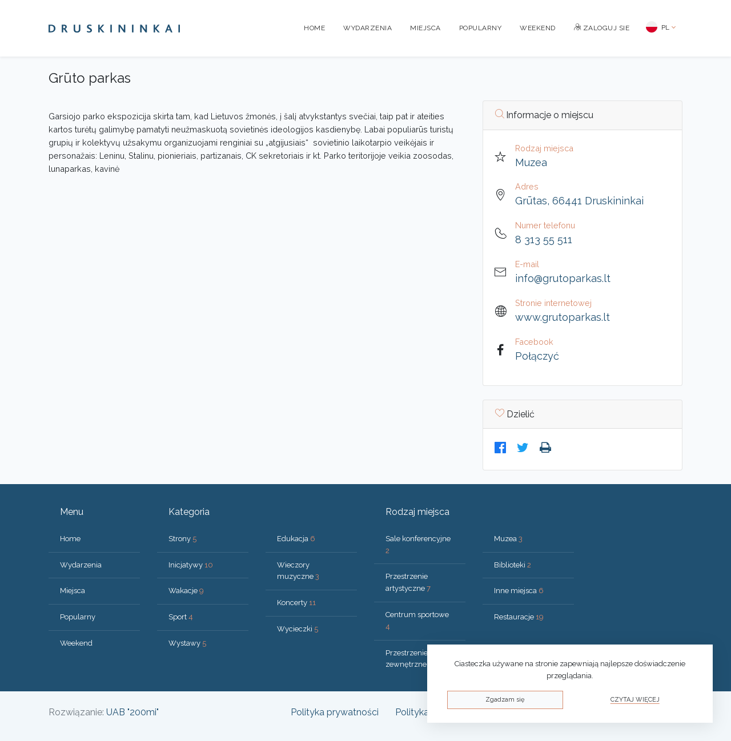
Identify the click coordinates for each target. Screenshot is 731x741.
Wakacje (186, 590)
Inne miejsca (519, 590)
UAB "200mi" (132, 712)
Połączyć (537, 356)
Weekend (538, 28)
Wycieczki (297, 629)
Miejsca (425, 28)
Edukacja (296, 538)
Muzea (531, 162)
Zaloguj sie (602, 28)
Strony (182, 538)
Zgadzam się (504, 699)
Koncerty (296, 602)
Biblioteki (512, 565)
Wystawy (187, 643)
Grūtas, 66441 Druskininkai (579, 201)
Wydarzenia (367, 28)
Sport (180, 617)
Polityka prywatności (335, 712)
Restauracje (519, 617)
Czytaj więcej (635, 699)
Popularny (480, 28)
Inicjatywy (190, 565)
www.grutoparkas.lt (562, 317)
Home (314, 28)
